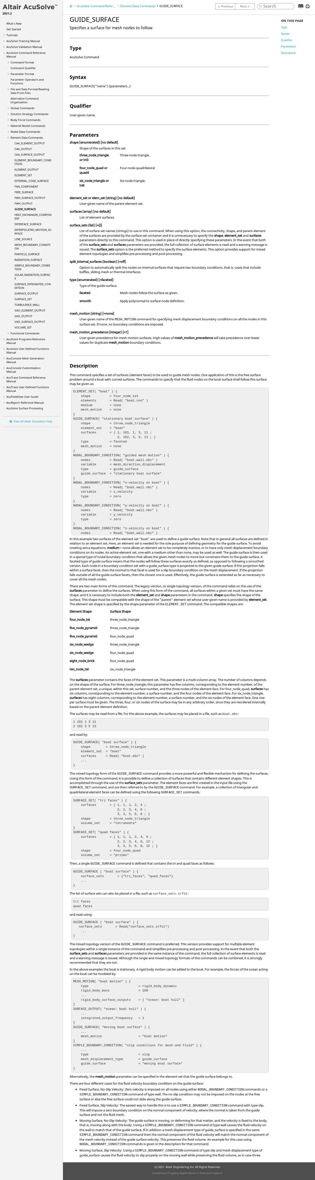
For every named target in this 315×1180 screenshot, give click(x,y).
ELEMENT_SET (23, 175)
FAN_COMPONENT (26, 186)
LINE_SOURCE (23, 239)
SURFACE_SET (23, 299)
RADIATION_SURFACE (28, 260)
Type (284, 27)
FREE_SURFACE (24, 192)
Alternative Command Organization (25, 100)
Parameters (288, 46)
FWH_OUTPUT (23, 203)
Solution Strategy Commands (29, 114)
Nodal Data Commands (25, 131)
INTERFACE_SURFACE (28, 224)
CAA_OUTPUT (23, 149)
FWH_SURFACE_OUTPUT (30, 198)
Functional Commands (25, 333)
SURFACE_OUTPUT (26, 293)
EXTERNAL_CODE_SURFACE (32, 181)
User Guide (22, 396)
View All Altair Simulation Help (33, 421)
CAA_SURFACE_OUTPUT (30, 154)
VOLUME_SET (23, 327)
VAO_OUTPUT (23, 316)
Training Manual (23, 41)
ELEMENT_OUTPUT (26, 169)
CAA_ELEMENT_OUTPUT (30, 143)
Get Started (13, 29)
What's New (14, 23)
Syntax (285, 33)
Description (288, 53)
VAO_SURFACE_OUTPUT (30, 322)
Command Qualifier (23, 68)
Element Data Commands (27, 137)
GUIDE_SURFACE (25, 209)
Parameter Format (22, 74)
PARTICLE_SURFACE (27, 254)
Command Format (22, 62)
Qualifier (286, 40)
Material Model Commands (28, 126)
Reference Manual (25, 402)
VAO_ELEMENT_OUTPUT (30, 310)
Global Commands (22, 108)
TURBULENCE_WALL (27, 305)
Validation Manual (24, 47)
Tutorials (12, 35)
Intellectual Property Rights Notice (174, 1173)
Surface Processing (24, 408)
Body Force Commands (25, 120)
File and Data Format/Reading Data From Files (30, 91)
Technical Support (211, 1173)
